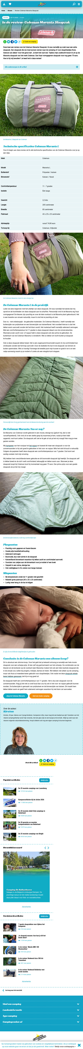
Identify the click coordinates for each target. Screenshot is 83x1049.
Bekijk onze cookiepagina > (65, 1047)
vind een (41, 696)
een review (15, 47)
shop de (15, 696)
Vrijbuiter (53, 228)
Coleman (45, 228)
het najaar (33, 446)
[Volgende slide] (45, 847)
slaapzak (17, 50)
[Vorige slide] (48, 847)
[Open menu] (79, 4)
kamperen (10, 446)
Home (3, 10)
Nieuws (10, 10)
